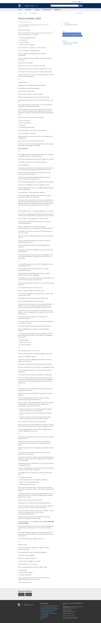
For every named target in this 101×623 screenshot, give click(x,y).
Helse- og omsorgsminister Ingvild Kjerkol (28, 24)
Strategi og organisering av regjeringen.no (50, 605)
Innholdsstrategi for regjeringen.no (48, 607)
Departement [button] (47, 9)
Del (77, 13)
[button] (26, 13)
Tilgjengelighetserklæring (46, 611)
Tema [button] (20, 9)
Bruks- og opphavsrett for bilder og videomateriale (48, 614)
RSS (42, 619)
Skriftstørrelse (74, 1)
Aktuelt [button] (37, 9)
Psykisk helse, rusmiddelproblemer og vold (72, 35)
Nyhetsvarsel (44, 617)
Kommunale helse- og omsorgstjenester (71, 33)
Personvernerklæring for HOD (69, 615)
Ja (21, 594)
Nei (28, 594)
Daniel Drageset (72, 608)
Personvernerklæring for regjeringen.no (50, 608)
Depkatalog (71, 613)
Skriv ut (81, 13)
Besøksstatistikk (44, 616)
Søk (81, 5)
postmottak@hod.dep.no (71, 611)
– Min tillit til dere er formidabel (70, 42)
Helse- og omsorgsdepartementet (71, 24)
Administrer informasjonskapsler (48, 610)
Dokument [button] (28, 9)
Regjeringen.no (30, 5)
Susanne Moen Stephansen (76, 606)
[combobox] (64, 6)
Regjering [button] (57, 9)
